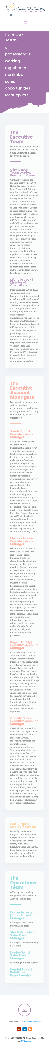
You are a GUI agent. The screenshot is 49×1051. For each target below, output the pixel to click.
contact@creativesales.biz (30, 1021)
